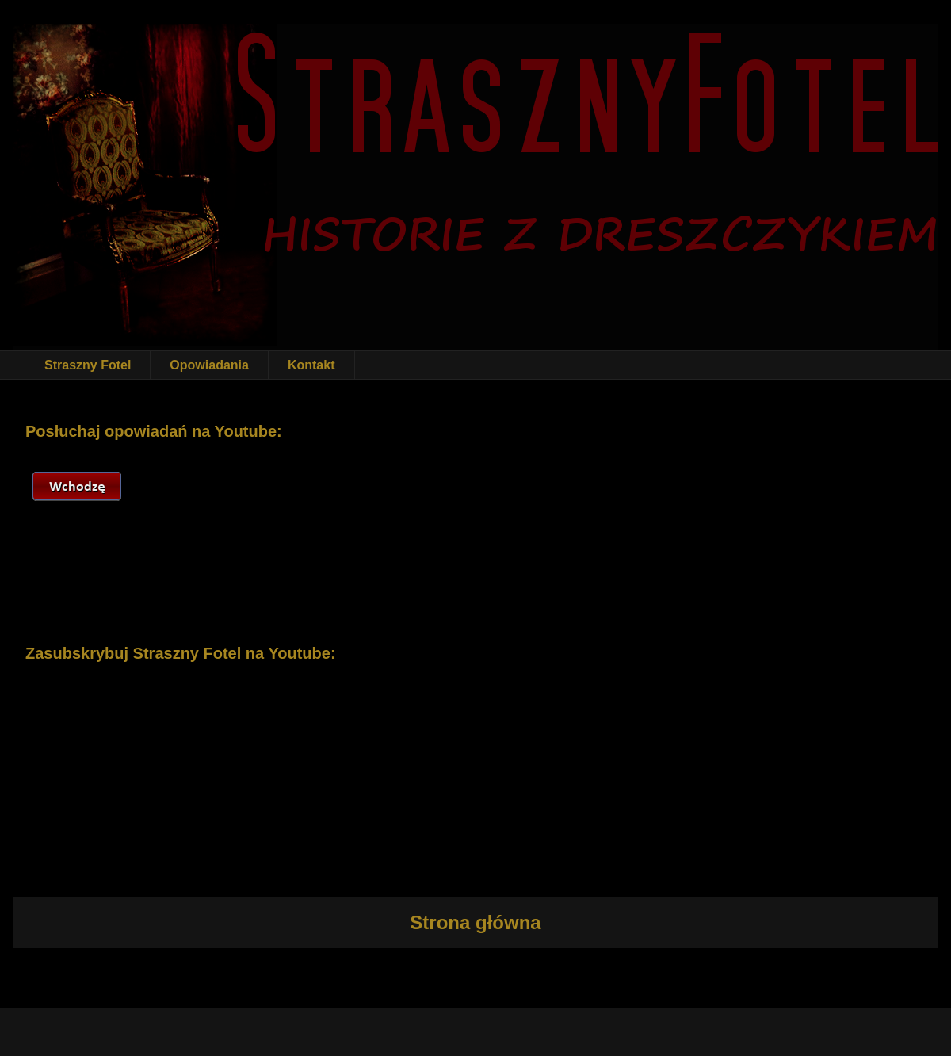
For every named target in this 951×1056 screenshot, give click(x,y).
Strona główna (475, 922)
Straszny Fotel (87, 365)
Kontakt (311, 365)
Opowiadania (209, 365)
